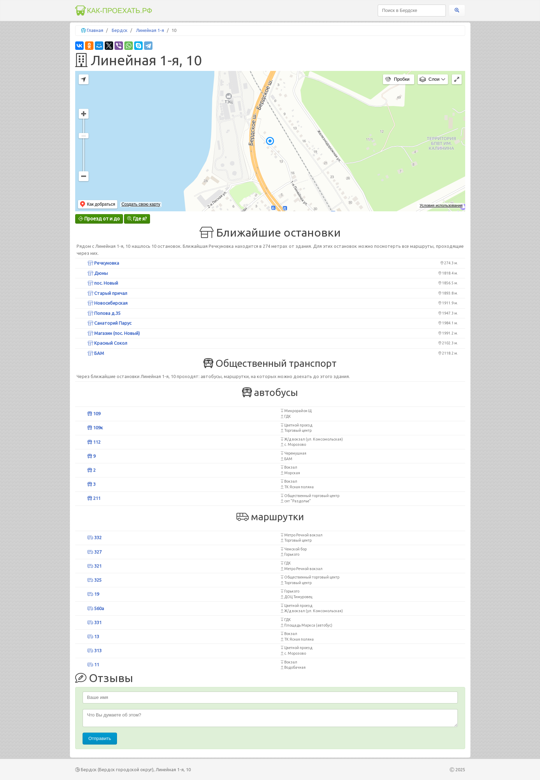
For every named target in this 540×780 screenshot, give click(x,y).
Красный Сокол (107, 343)
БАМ (95, 353)
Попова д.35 (104, 313)
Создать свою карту (141, 204)
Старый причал (107, 293)
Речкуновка (103, 262)
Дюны (97, 273)
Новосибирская (107, 302)
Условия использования (440, 205)
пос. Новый (102, 282)
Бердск (120, 30)
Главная (95, 30)
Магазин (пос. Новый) (113, 333)
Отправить (100, 738)
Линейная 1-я (150, 30)
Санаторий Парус (109, 322)
